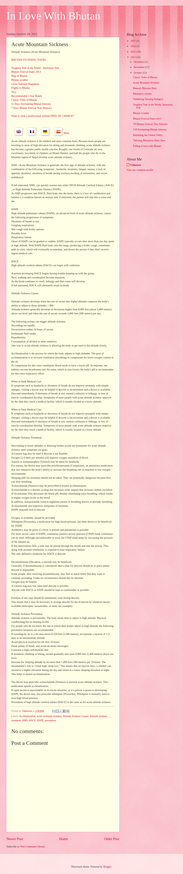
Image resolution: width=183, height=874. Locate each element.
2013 (133, 51)
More (66, 133)
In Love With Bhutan (53, 16)
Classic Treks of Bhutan (24, 99)
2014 (133, 46)
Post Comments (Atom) (33, 846)
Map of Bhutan (19, 75)
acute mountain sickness (49, 716)
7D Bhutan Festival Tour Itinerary (150, 124)
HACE (32, 720)
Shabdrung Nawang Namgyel (148, 99)
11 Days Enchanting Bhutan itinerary (31, 103)
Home (63, 839)
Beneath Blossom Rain (144, 88)
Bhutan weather (19, 79)
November (139, 67)
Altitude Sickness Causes (76, 716)
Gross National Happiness (25, 83)
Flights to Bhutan (20, 87)
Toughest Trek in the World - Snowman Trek (35, 67)
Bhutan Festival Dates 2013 (26, 71)
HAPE (40, 720)
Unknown (135, 165)
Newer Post (14, 839)
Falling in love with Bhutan (147, 146)
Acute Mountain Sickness (146, 82)
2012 (133, 57)
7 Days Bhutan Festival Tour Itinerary (31, 107)
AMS (25, 720)
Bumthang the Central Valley (147, 135)
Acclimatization (27, 716)
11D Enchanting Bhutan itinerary (150, 129)
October (138, 72)
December (139, 62)
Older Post (111, 839)
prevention (50, 720)
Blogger (107, 866)
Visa (13, 91)
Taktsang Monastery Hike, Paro (149, 140)
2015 (133, 40)
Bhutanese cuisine (142, 93)
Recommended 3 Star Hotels (26, 95)
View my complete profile (140, 170)
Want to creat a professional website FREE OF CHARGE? (42, 115)
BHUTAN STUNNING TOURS (28, 59)
